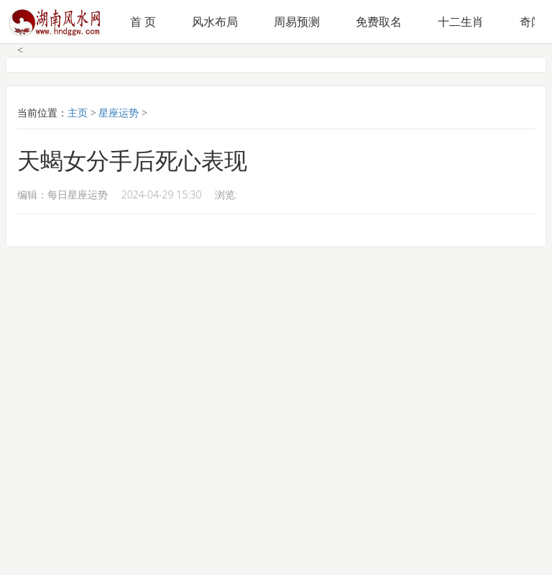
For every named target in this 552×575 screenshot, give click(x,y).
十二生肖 (461, 21)
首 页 (143, 21)
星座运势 (118, 112)
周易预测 (297, 21)
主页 (78, 112)
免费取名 (379, 21)
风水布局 (215, 21)
